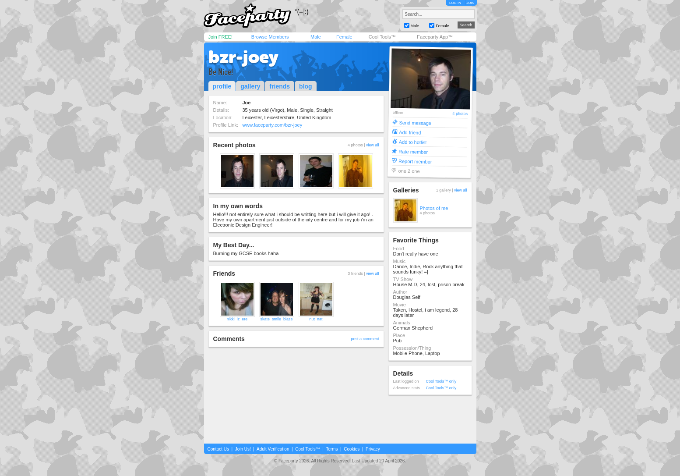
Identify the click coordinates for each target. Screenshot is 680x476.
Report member (415, 161)
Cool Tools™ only (441, 381)
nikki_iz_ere (237, 319)
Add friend (410, 132)
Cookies (351, 449)
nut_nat (315, 319)
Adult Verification (273, 449)
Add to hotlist (412, 142)
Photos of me (434, 208)
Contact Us (218, 449)
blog (305, 86)
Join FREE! (220, 36)
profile (222, 86)
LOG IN (455, 3)
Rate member (413, 151)
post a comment (365, 339)
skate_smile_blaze (276, 319)
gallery (250, 86)
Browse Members (270, 36)
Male (315, 36)
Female (344, 36)
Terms (332, 449)
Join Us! (243, 449)
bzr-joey (243, 57)
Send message (415, 122)
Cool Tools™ (382, 36)
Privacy (373, 449)
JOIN (470, 3)
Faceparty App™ (435, 36)
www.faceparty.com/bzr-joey (272, 125)
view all (372, 145)
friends (279, 86)
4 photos (460, 113)
